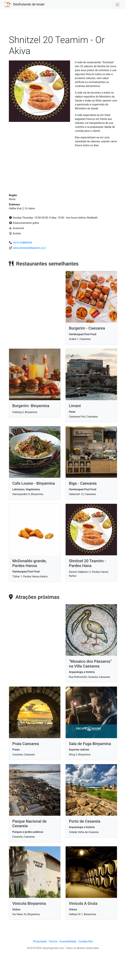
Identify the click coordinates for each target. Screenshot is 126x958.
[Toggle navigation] (117, 4)
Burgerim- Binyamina (30, 405)
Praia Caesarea (25, 743)
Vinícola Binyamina (29, 903)
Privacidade (40, 941)
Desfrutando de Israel (28, 4)
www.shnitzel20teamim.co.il (29, 248)
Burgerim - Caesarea (87, 328)
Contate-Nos (85, 941)
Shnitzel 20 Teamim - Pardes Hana (87, 563)
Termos (53, 941)
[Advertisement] (63, 23)
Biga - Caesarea (83, 483)
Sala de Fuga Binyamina (90, 743)
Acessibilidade (67, 941)
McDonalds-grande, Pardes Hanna (29, 563)
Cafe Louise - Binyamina (33, 483)
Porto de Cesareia (84, 821)
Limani (75, 405)
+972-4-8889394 (22, 242)
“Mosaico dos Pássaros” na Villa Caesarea (90, 663)
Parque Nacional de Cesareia (29, 823)
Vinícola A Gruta (83, 903)
